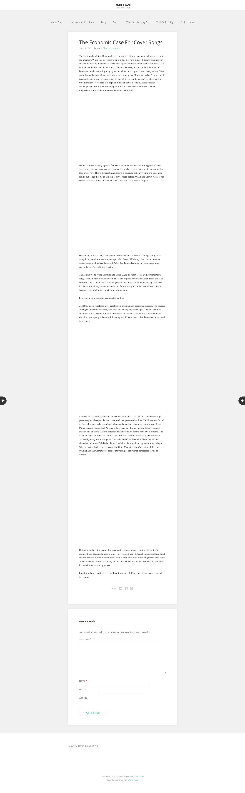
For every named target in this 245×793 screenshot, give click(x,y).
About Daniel (57, 22)
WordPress (133, 780)
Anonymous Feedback (82, 22)
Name (83, 680)
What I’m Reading (164, 22)
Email (82, 689)
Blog (103, 22)
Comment (85, 639)
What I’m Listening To (137, 22)
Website (83, 697)
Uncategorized (114, 48)
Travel (116, 22)
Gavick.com (139, 776)
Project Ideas (187, 22)
